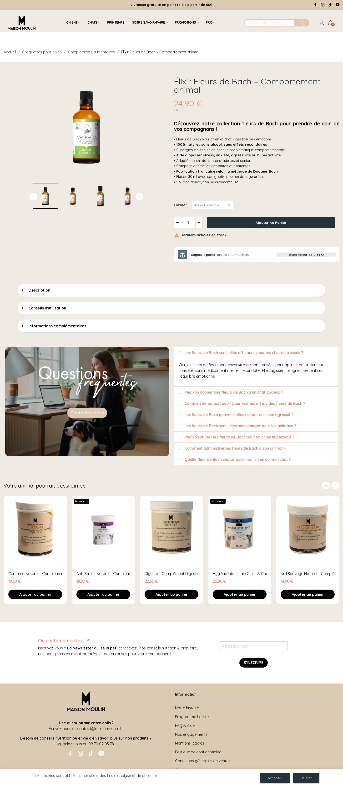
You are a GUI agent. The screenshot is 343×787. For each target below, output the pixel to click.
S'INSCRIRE (253, 662)
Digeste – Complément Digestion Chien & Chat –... (171, 573)
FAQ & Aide (185, 725)
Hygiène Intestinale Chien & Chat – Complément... (240, 573)
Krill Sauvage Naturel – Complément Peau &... (308, 573)
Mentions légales (189, 743)
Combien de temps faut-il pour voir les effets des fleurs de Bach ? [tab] (242, 403)
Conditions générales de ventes (202, 760)
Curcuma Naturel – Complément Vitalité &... (35, 573)
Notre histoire (187, 707)
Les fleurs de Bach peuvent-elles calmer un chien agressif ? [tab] (236, 414)
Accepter (275, 778)
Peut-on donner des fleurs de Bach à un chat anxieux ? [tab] (231, 392)
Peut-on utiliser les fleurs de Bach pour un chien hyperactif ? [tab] (236, 437)
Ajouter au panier (271, 222)
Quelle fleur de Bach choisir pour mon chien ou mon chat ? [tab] (235, 459)
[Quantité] (188, 222)
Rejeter (306, 778)
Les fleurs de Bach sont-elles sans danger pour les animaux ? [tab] (237, 425)
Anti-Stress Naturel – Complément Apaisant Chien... (103, 573)
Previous (33, 197)
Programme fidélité (192, 716)
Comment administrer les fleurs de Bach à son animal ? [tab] (232, 448)
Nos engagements (191, 734)
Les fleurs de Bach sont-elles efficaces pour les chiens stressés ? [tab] (241, 352)
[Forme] (213, 205)
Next (140, 197)
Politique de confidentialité (198, 752)
